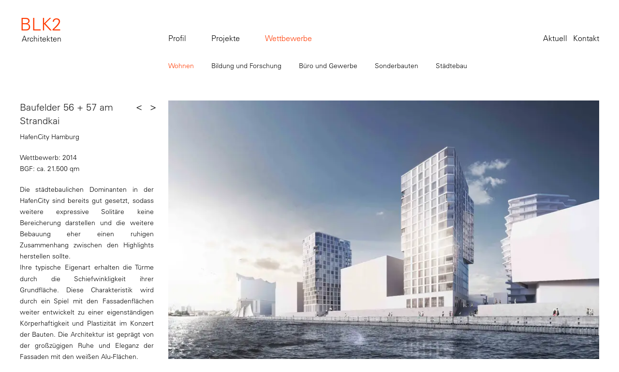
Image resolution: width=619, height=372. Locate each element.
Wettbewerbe (288, 38)
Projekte (225, 38)
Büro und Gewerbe (328, 65)
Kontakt (586, 38)
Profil (177, 38)
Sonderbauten (396, 65)
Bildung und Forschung (246, 65)
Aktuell (555, 38)
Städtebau (451, 65)
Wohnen (181, 65)
